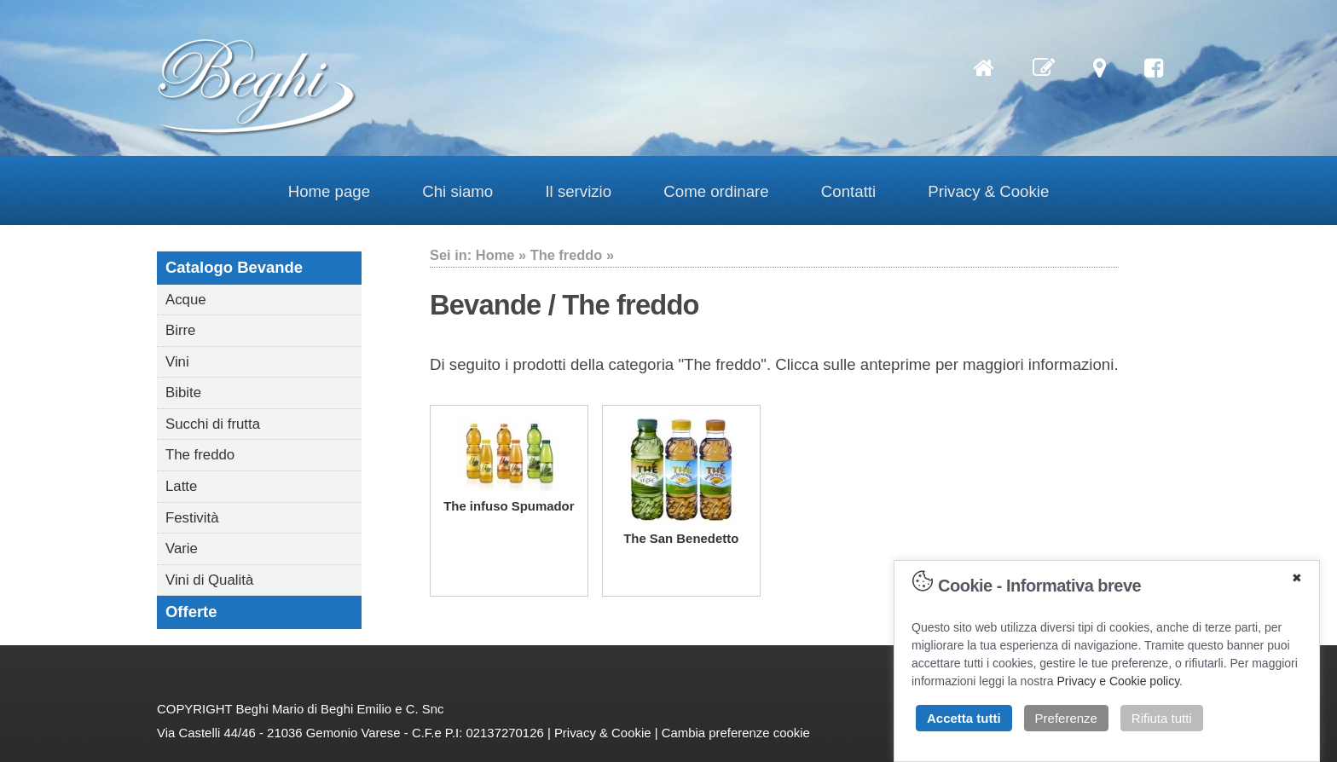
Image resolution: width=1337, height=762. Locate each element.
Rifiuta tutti (1162, 718)
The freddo (199, 455)
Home (495, 255)
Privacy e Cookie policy (1117, 681)
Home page (329, 191)
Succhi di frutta (212, 424)
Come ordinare (715, 191)
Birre (180, 330)
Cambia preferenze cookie (736, 732)
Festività (191, 518)
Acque (185, 300)
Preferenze (1066, 718)
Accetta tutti (964, 718)
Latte (181, 486)
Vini (177, 362)
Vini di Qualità (209, 580)
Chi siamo (457, 191)
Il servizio (578, 191)
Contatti (848, 191)
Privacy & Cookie (988, 191)
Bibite (183, 392)
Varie (181, 548)
